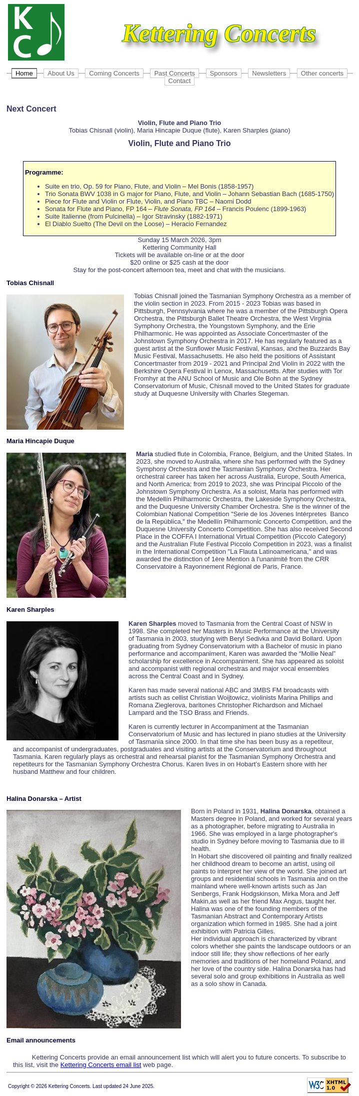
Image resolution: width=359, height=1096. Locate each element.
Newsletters (269, 73)
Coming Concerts (114, 73)
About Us (61, 73)
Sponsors (224, 73)
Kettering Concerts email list (101, 1064)
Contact (179, 81)
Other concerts (322, 73)
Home (24, 73)
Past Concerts (174, 73)
